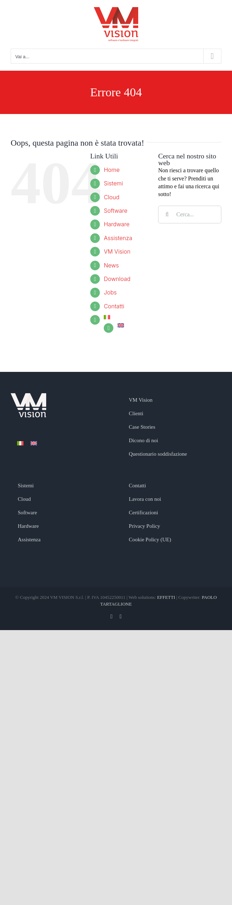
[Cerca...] (189, 214)
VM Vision (117, 251)
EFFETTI (166, 597)
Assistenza (118, 238)
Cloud (111, 197)
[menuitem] (125, 317)
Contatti (114, 306)
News (111, 265)
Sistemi (113, 183)
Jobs (110, 292)
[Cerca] (167, 214)
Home (112, 169)
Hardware (116, 224)
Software (115, 210)
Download (117, 278)
